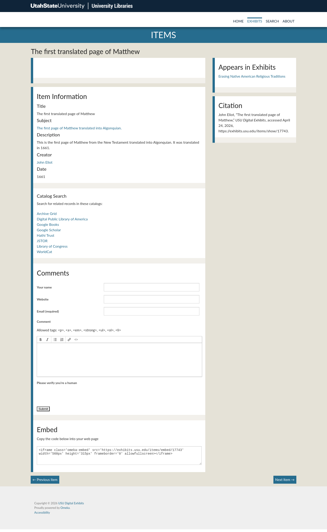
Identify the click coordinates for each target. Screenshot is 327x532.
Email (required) (48, 311)
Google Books (48, 224)
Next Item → (285, 482)
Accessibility (42, 515)
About (289, 21)
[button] (40, 339)
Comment (44, 321)
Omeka (64, 510)
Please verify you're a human (57, 383)
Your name (44, 287)
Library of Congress (52, 246)
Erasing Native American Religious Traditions (251, 76)
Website (43, 299)
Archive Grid (47, 213)
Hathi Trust (45, 235)
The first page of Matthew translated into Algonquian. (79, 128)
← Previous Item (44, 482)
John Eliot (44, 162)
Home (238, 21)
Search (272, 21)
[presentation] (41, 339)
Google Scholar (49, 230)
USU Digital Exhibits (71, 506)
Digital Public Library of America (62, 219)
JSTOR (42, 241)
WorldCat (44, 251)
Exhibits (254, 21)
